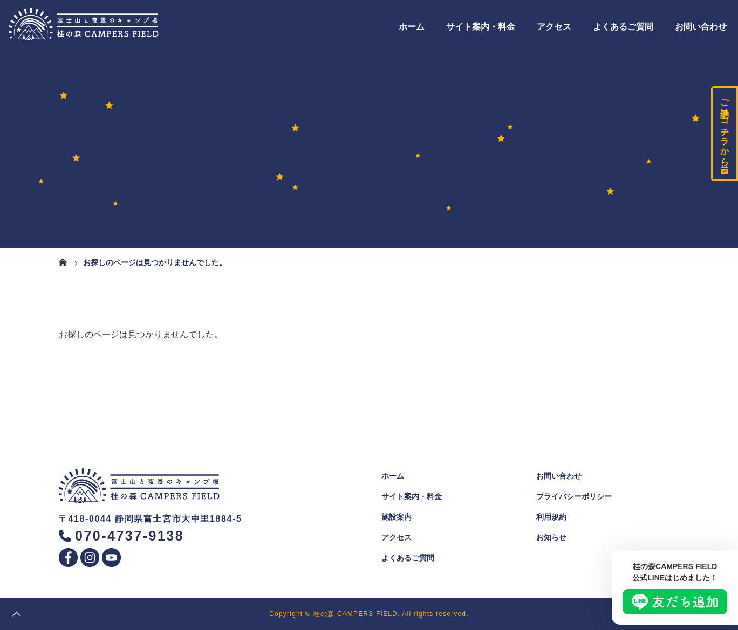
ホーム (412, 26)
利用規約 (551, 517)
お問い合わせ (701, 26)
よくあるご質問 (623, 26)
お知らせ (551, 537)
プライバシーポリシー (574, 496)
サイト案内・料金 (480, 26)
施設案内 (396, 517)
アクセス (554, 26)
